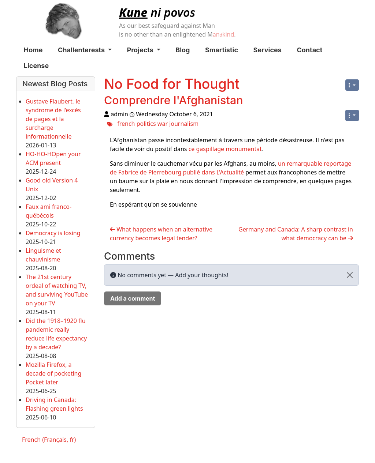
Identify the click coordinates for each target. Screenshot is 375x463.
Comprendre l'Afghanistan (173, 100)
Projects (143, 50)
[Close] (350, 275)
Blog (182, 50)
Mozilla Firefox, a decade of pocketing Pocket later (53, 373)
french (126, 123)
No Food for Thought (172, 84)
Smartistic (221, 50)
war (162, 123)
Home (33, 50)
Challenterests (85, 50)
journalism (183, 123)
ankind (223, 34)
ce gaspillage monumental (225, 149)
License (36, 65)
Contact (309, 50)
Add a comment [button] (132, 298)
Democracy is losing (53, 233)
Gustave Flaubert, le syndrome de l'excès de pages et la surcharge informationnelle (53, 118)
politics (146, 123)
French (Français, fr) (49, 440)
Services (267, 50)
